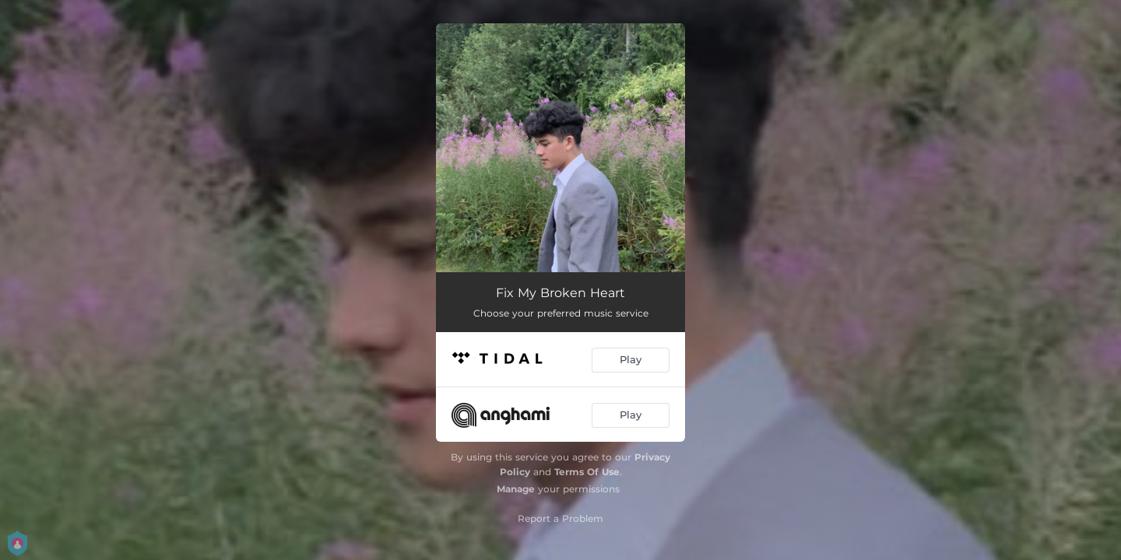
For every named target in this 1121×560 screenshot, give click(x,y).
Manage (516, 489)
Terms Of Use (587, 472)
